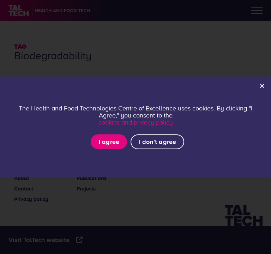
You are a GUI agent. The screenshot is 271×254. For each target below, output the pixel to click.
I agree (109, 141)
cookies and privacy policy (135, 122)
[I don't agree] (261, 85)
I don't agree (157, 141)
